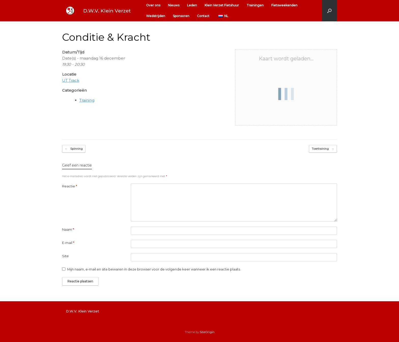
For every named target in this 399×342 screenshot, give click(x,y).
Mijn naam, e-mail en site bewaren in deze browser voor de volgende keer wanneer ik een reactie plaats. (154, 269)
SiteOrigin (207, 332)
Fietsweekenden (284, 5)
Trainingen (255, 5)
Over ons (153, 5)
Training (86, 100)
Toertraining (323, 149)
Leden (192, 5)
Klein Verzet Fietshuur (222, 5)
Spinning (74, 149)
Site (65, 256)
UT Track (70, 80)
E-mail (68, 243)
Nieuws (173, 5)
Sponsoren (181, 16)
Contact (203, 16)
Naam (68, 229)
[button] (329, 10)
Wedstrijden (155, 16)
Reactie (69, 186)
